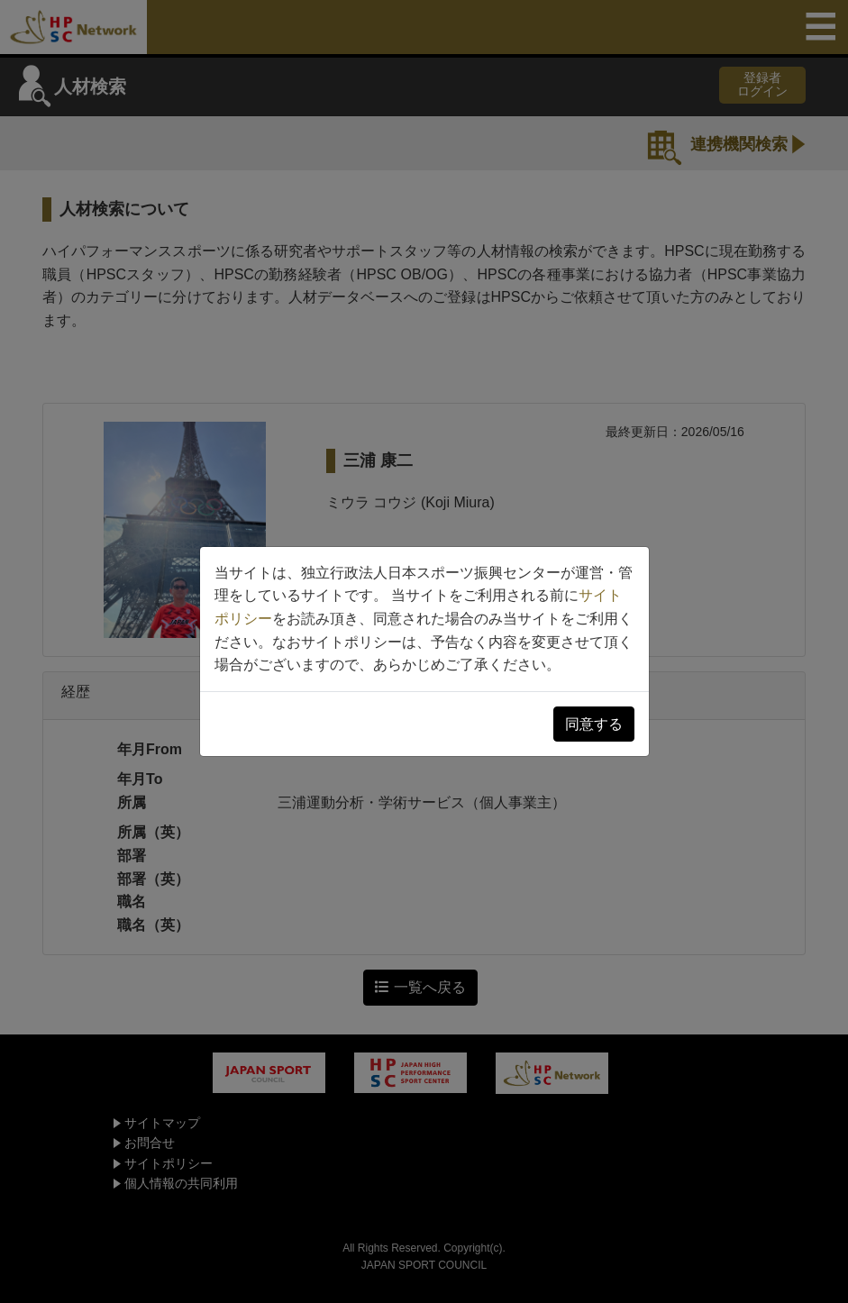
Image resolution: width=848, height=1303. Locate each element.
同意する (594, 724)
